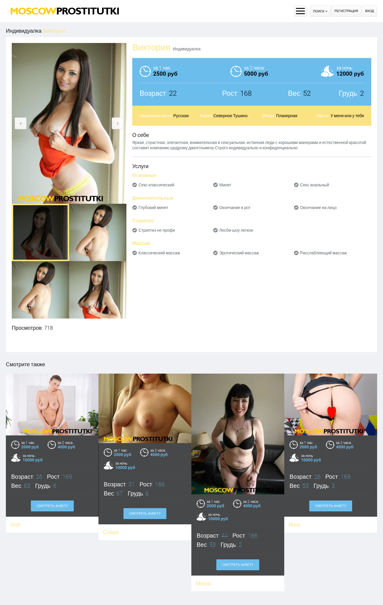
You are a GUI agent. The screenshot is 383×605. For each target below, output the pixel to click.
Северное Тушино (230, 115)
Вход (369, 11)
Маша (203, 583)
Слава (111, 532)
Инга (294, 524)
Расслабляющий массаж (323, 253)
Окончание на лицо (318, 207)
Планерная (286, 115)
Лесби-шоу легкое (236, 230)
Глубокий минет (153, 207)
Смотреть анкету (52, 506)
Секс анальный (314, 185)
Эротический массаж (239, 253)
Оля (15, 524)
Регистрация (346, 11)
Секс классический (156, 185)
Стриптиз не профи (156, 230)
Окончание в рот (234, 207)
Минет (225, 185)
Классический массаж (159, 253)
